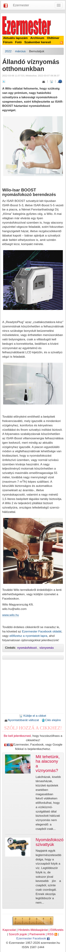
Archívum (37, 38)
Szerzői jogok (18, 934)
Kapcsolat (9, 930)
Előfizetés (56, 930)
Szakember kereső (37, 42)
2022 (8, 51)
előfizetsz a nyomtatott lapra (28, 636)
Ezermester (21, 5)
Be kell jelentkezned (17, 736)
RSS (52, 934)
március (20, 51)
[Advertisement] (33, 687)
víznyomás (46, 647)
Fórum (8, 42)
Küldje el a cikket (32, 715)
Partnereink (37, 934)
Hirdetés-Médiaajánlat (33, 930)
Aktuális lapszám (15, 38)
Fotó (18, 42)
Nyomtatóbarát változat (21, 720)
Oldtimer (53, 38)
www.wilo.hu (10, 615)
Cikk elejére (51, 720)
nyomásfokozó (27, 647)
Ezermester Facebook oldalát (41, 631)
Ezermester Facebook (33, 938)
